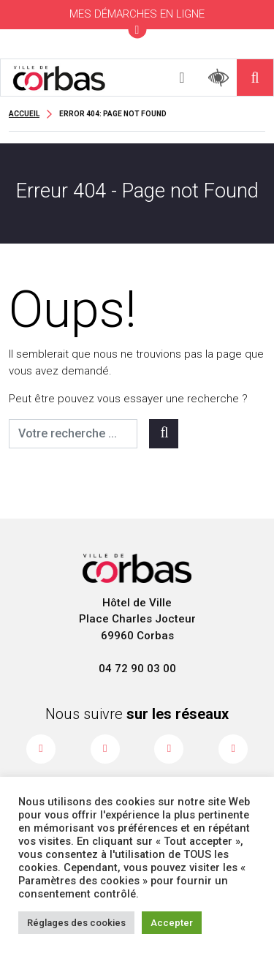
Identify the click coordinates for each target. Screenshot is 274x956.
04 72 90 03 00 (137, 668)
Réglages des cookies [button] (76, 922)
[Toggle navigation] (182, 77)
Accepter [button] (172, 922)
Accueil (24, 114)
